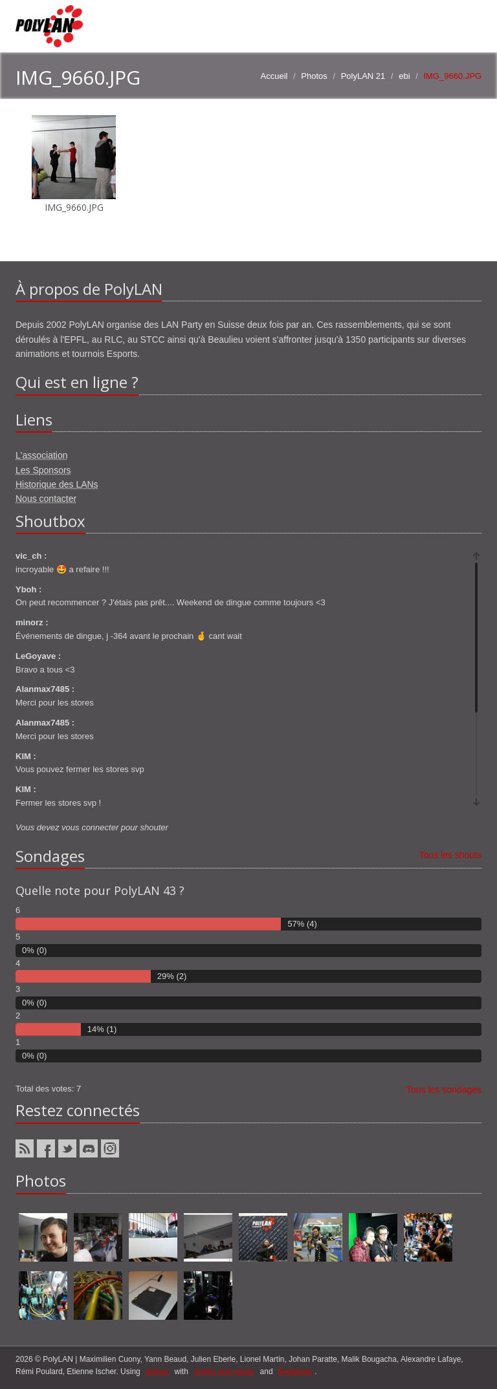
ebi (404, 76)
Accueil (274, 76)
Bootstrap (294, 1371)
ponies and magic (223, 1371)
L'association (42, 455)
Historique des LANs (57, 484)
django (157, 1371)
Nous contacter (46, 498)
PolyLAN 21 (363, 76)
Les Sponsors (43, 470)
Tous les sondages (443, 1089)
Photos (314, 76)
